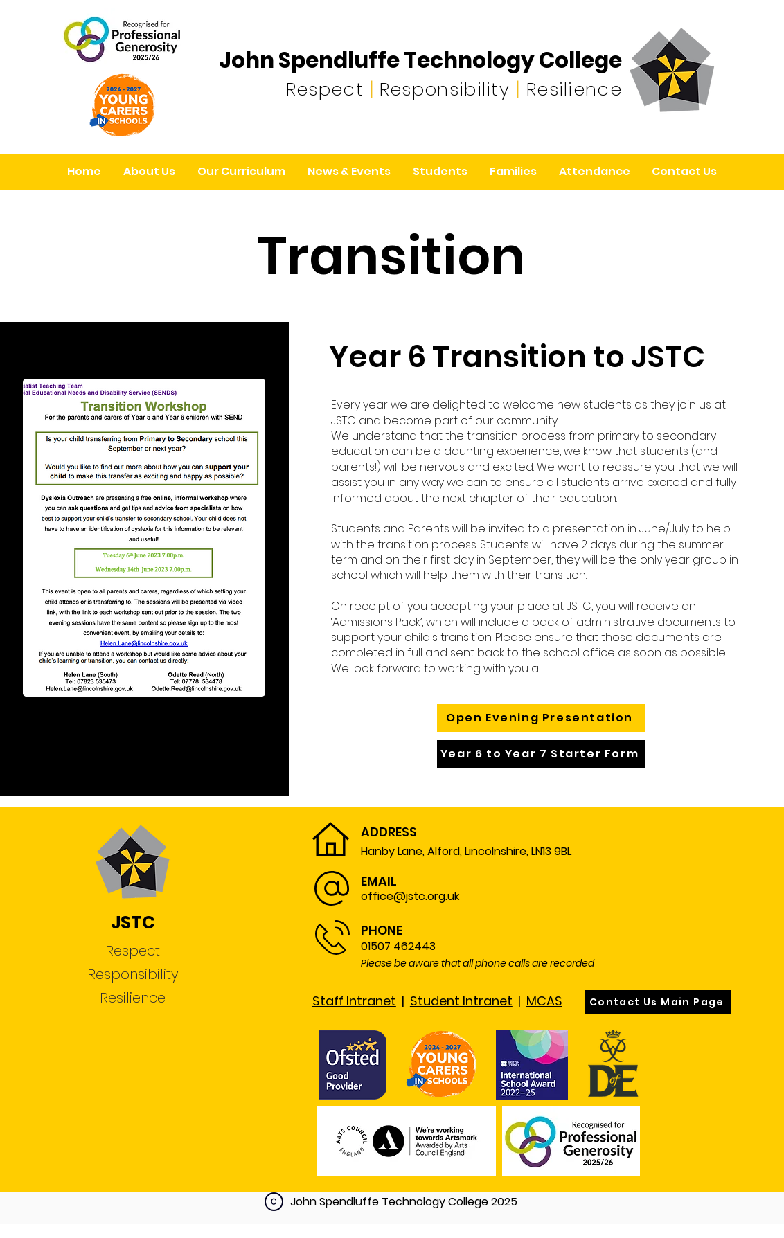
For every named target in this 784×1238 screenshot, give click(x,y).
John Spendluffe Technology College (420, 60)
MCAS (544, 1001)
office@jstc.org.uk (410, 896)
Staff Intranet (354, 1001)
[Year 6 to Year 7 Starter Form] (541, 754)
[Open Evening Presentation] (541, 718)
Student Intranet (461, 1001)
